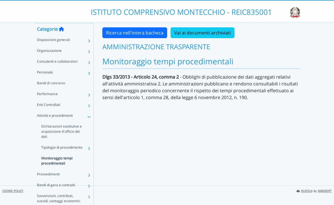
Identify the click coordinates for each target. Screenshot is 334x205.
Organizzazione (49, 61)
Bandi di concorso (51, 94)
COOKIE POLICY (12, 191)
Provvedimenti (48, 185)
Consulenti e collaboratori (57, 72)
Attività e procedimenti (55, 126)
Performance (47, 104)
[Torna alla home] (61, 40)
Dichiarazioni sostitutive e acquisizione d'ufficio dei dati (61, 142)
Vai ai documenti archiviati (202, 33)
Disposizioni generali (53, 50)
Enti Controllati (48, 115)
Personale (45, 83)
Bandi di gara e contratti (56, 196)
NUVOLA (304, 191)
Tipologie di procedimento (61, 158)
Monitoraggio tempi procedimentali (56, 172)
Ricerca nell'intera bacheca (134, 33)
